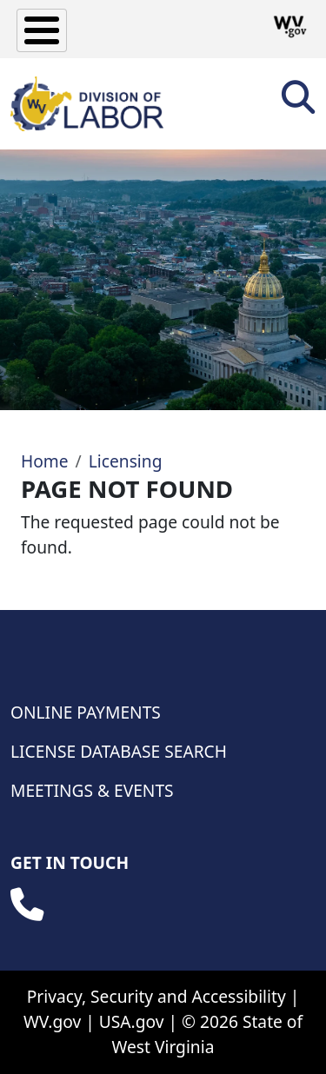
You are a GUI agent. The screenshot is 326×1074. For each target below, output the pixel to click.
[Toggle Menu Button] (42, 30)
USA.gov (131, 1021)
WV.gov (52, 1021)
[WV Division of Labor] (86, 104)
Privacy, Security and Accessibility (156, 996)
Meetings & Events (92, 790)
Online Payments (85, 712)
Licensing (126, 461)
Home (45, 461)
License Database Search (118, 751)
